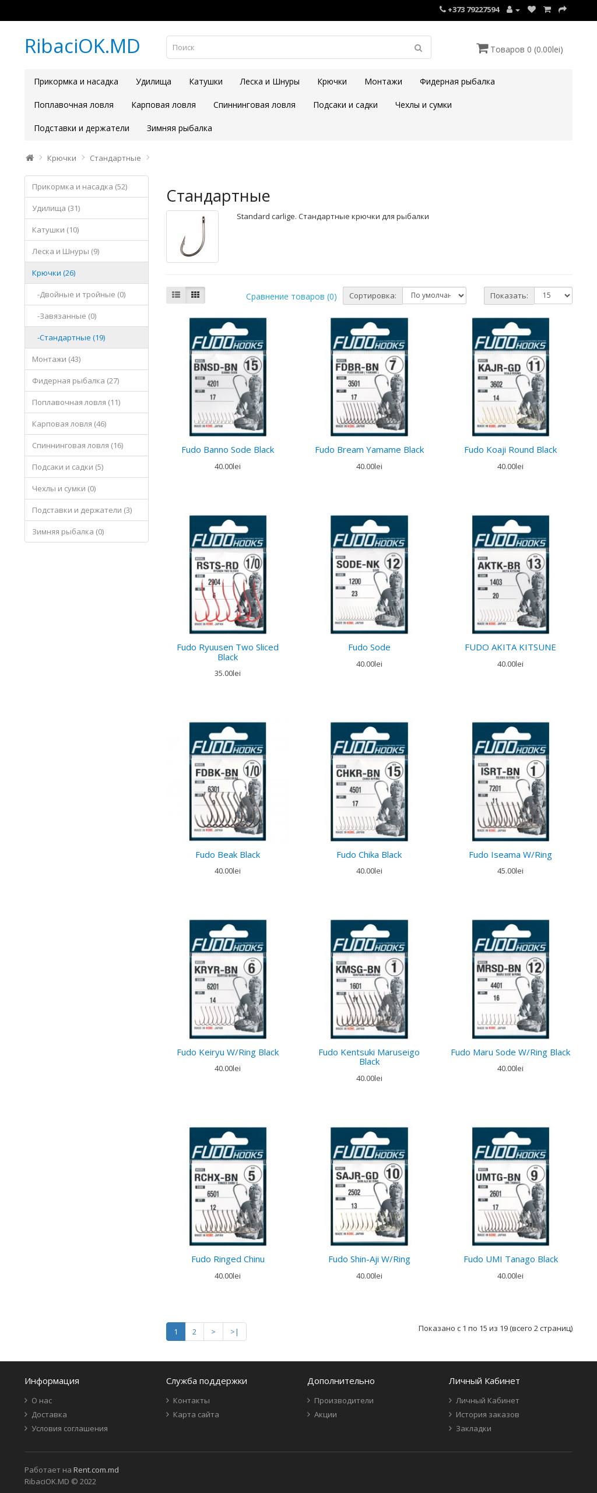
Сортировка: (372, 295)
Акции (325, 1414)
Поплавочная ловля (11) (76, 402)
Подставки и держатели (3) (82, 510)
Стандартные (115, 158)
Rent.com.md (96, 1469)
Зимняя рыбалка (179, 127)
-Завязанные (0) (64, 316)
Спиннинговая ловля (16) (77, 445)
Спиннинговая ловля (254, 104)
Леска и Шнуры (270, 81)
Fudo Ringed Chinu (228, 1259)
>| (234, 1331)
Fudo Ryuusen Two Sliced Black (228, 652)
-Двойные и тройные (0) (78, 294)
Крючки (332, 81)
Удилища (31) (56, 208)
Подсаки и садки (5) (67, 467)
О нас (41, 1400)
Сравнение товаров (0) (291, 296)
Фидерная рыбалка (457, 81)
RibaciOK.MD (82, 46)
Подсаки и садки (345, 104)
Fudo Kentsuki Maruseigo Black (369, 1057)
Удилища (153, 81)
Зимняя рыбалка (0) (68, 531)
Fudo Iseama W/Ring (510, 854)
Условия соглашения (69, 1428)
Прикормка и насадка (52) (79, 186)
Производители (344, 1400)
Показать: (509, 295)
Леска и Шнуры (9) (65, 251)
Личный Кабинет (487, 1400)
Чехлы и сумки (423, 104)
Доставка (49, 1414)
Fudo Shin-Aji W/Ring (369, 1259)
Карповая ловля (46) (69, 423)
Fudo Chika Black (369, 854)
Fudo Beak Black (227, 854)
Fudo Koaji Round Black (510, 449)
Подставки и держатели (81, 127)
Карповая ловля (163, 104)
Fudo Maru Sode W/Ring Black (510, 1052)
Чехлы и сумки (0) (64, 488)
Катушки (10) (55, 229)
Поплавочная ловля (74, 104)
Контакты (191, 1400)
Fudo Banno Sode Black (227, 449)
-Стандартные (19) (68, 337)
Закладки (473, 1428)
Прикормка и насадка (76, 81)
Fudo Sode (369, 647)
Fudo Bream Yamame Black (369, 449)
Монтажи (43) (56, 359)
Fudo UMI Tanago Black (510, 1259)
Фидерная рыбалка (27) (75, 380)
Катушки (206, 81)
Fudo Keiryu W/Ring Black (228, 1052)
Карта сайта (196, 1414)
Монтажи (383, 81)
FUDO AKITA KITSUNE (510, 647)
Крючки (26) (53, 272)
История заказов (487, 1414)
